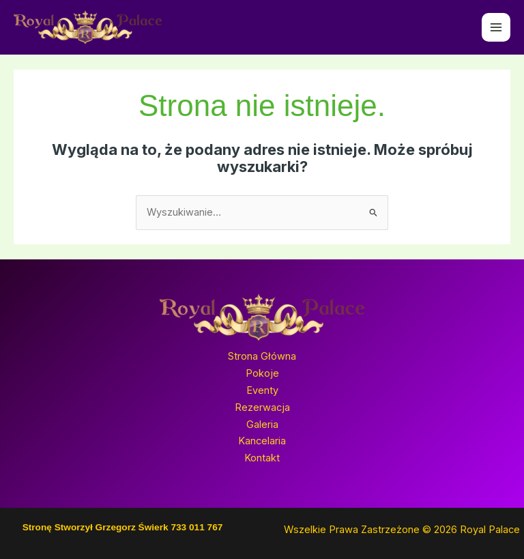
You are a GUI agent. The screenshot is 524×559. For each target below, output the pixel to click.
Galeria (262, 424)
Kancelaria (262, 441)
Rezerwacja (262, 407)
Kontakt (262, 458)
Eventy (262, 390)
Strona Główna (262, 356)
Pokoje (262, 373)
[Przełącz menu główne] (496, 27)
